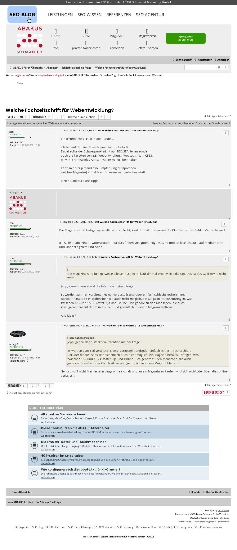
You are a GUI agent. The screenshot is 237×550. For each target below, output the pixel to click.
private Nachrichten (86, 45)
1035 (22, 233)
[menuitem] (221, 60)
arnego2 (13, 344)
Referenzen (118, 14)
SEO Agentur (150, 14)
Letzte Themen (147, 45)
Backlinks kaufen (146, 527)
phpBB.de (224, 517)
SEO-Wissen (89, 14)
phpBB (191, 514)
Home (55, 33)
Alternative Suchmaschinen (63, 414)
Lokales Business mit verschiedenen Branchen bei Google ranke (192, 123)
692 (21, 142)
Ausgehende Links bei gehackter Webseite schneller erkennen (46, 123)
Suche (86, 33)
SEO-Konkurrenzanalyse (208, 527)
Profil (55, 45)
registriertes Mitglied (51, 75)
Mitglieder (116, 33)
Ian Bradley (223, 510)
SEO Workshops (105, 527)
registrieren (22, 75)
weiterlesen (48, 422)
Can (11, 223)
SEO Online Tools (56, 527)
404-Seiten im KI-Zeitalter (62, 456)
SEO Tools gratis (182, 527)
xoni (11, 131)
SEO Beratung (125, 527)
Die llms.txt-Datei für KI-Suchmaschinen (74, 442)
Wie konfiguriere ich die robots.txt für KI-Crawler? (81, 469)
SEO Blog (37, 527)
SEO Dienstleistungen (80, 527)
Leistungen (60, 14)
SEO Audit (164, 527)
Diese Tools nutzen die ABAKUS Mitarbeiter (75, 428)
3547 (22, 354)
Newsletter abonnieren (185, 38)
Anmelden (116, 45)
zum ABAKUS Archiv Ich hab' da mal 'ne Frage (34, 502)
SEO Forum (108, 2)
